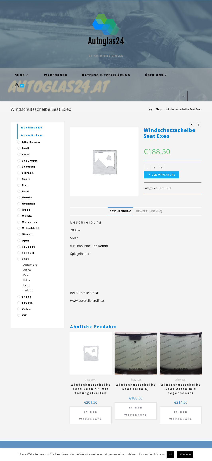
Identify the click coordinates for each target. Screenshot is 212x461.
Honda (27, 197)
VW (24, 315)
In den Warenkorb (161, 174)
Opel (25, 240)
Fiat (25, 185)
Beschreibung (120, 211)
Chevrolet (30, 160)
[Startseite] (150, 109)
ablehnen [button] (185, 454)
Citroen (28, 173)
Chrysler (28, 166)
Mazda (27, 216)
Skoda (26, 296)
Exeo (162, 188)
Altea (178, 379)
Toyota (27, 303)
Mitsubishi (30, 228)
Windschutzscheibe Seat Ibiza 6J (136, 387)
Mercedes (29, 222)
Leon (93, 379)
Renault (28, 253)
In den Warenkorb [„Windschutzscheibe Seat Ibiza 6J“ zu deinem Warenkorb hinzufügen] (135, 411)
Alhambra (30, 264)
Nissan (27, 234)
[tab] (120, 211)
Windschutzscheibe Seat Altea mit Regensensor (181, 389)
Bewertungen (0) (149, 211)
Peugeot (28, 246)
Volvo (26, 309)
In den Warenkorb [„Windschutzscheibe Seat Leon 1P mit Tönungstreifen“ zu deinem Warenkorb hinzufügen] (90, 415)
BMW (26, 154)
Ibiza (133, 379)
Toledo (28, 290)
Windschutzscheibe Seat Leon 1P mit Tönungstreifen (91, 389)
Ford (25, 191)
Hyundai (28, 203)
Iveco (26, 210)
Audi (25, 148)
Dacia (26, 179)
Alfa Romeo (31, 142)
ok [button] (170, 454)
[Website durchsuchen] (183, 96)
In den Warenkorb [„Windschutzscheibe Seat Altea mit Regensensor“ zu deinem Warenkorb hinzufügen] (180, 415)
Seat (168, 188)
